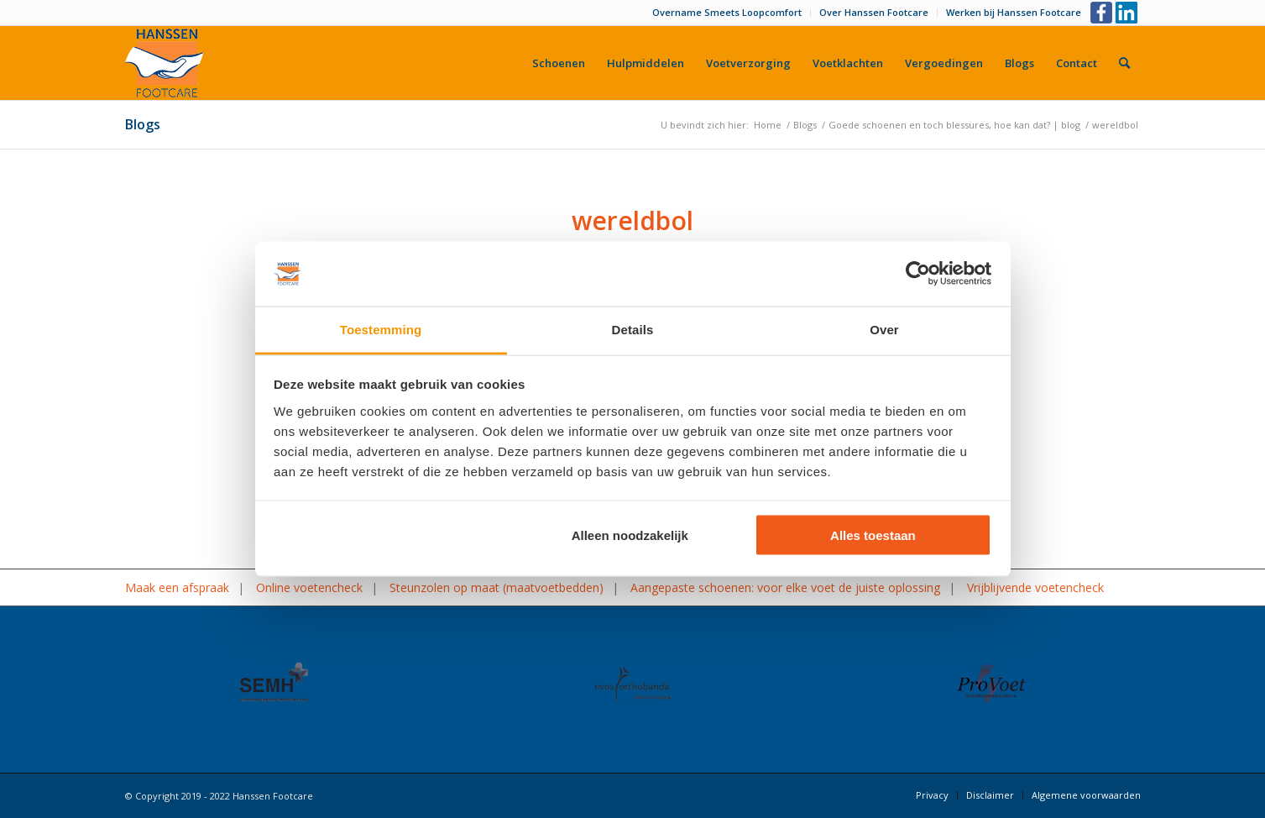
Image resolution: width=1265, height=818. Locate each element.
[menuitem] (727, 12)
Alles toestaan (873, 535)
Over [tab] (884, 329)
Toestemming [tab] (381, 329)
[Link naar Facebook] (1102, 12)
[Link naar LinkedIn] (1128, 12)
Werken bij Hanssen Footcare (1013, 12)
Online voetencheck (309, 587)
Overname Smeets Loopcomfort (727, 12)
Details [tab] (633, 329)
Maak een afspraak (177, 587)
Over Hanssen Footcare (873, 12)
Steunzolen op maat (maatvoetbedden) (496, 587)
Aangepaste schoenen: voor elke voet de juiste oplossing (785, 587)
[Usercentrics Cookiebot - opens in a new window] (917, 273)
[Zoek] (1124, 63)
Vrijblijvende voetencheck (1035, 587)
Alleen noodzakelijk (630, 535)
